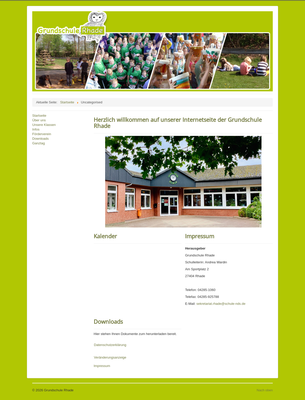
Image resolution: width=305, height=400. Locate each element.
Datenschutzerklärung (110, 345)
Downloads (40, 138)
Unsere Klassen (44, 125)
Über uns (39, 120)
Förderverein (41, 134)
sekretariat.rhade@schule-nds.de (221, 304)
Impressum (199, 236)
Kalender (105, 236)
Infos (35, 129)
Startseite (39, 115)
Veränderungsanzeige (110, 357)
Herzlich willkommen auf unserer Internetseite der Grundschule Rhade (178, 122)
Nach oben (265, 390)
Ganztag (38, 143)
